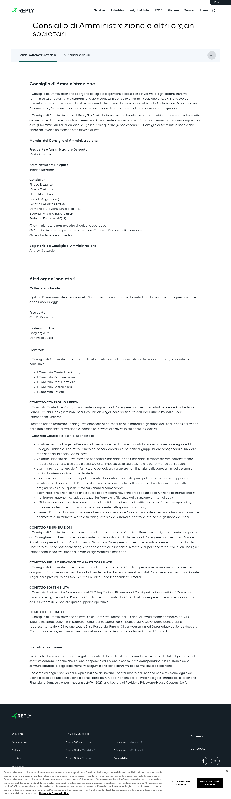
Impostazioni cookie (181, 783)
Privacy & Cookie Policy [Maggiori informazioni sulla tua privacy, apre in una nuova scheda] (54, 793)
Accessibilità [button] (121, 758)
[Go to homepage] (22, 10)
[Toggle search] (214, 10)
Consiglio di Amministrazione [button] (38, 55)
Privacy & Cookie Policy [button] (78, 742)
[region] (115, 783)
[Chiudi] (227, 771)
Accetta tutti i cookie (210, 783)
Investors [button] (16, 758)
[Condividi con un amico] (211, 55)
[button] (205, 736)
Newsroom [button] (17, 766)
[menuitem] (99, 10)
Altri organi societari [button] (77, 55)
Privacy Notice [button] (80, 750)
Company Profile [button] (20, 742)
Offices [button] (15, 750)
